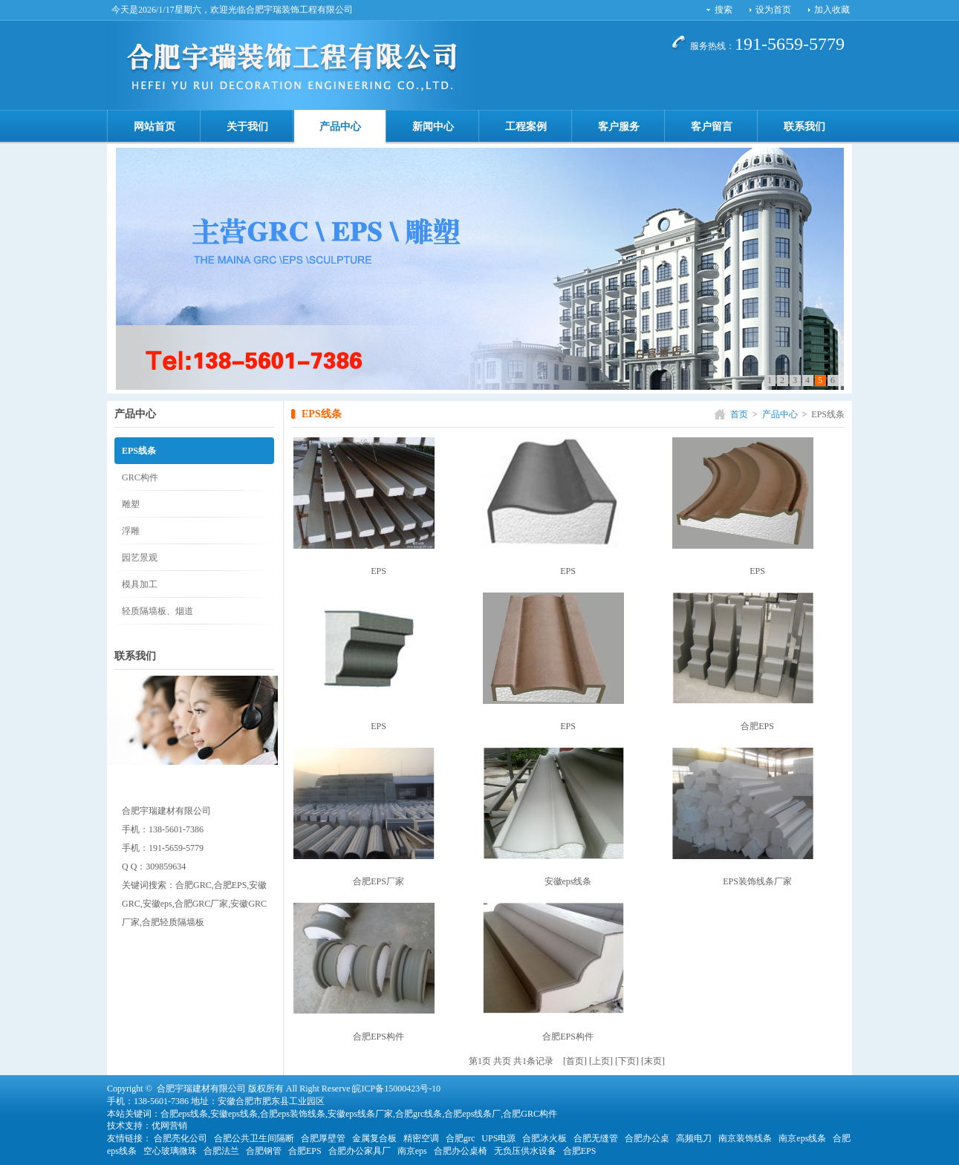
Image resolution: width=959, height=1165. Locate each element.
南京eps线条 (802, 1138)
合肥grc (460, 1138)
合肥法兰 (221, 1151)
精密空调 (421, 1138)
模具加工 (139, 584)
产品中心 (340, 126)
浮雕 (131, 531)
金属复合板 (374, 1138)
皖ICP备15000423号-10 (396, 1088)
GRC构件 (140, 477)
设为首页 (773, 9)
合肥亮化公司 (180, 1138)
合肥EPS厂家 (378, 881)
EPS (378, 571)
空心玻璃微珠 (170, 1151)
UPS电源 (498, 1138)
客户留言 (711, 126)
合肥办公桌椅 (460, 1151)
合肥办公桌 (647, 1138)
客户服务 (619, 126)
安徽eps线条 (568, 881)
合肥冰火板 (544, 1138)
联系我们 (804, 126)
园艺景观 (139, 557)
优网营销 (169, 1125)
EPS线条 (139, 451)
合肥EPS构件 (378, 1036)
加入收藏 (832, 9)
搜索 (723, 9)
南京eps (412, 1151)
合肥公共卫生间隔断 (254, 1138)
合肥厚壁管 (323, 1138)
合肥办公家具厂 (359, 1151)
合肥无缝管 (595, 1138)
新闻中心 (433, 126)
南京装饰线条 (745, 1138)
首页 (739, 414)
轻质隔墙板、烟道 (157, 611)
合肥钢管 (264, 1151)
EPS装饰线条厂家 (757, 881)
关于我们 (247, 126)
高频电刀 (694, 1138)
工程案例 (526, 126)
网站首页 (154, 126)
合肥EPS (757, 726)
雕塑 (131, 504)
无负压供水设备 (525, 1151)
